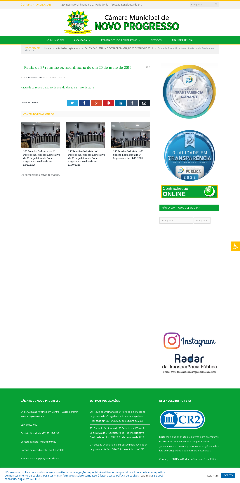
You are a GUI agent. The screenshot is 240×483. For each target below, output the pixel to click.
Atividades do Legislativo (119, 40)
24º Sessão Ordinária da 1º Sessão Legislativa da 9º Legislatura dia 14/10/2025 (128, 155)
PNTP (175, 459)
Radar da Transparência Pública (200, 459)
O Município (55, 40)
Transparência (182, 40)
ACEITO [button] (228, 475)
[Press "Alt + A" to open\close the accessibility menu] (235, 246)
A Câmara (80, 40)
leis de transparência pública (175, 450)
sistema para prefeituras (205, 437)
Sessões (156, 40)
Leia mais (146, 475)
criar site (182, 437)
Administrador (33, 77)
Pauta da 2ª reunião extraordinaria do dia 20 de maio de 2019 (57, 87)
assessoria (184, 441)
